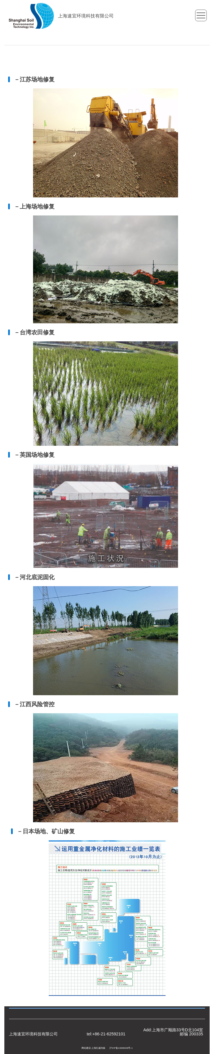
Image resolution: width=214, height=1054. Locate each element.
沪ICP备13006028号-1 (121, 1048)
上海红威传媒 (98, 1048)
